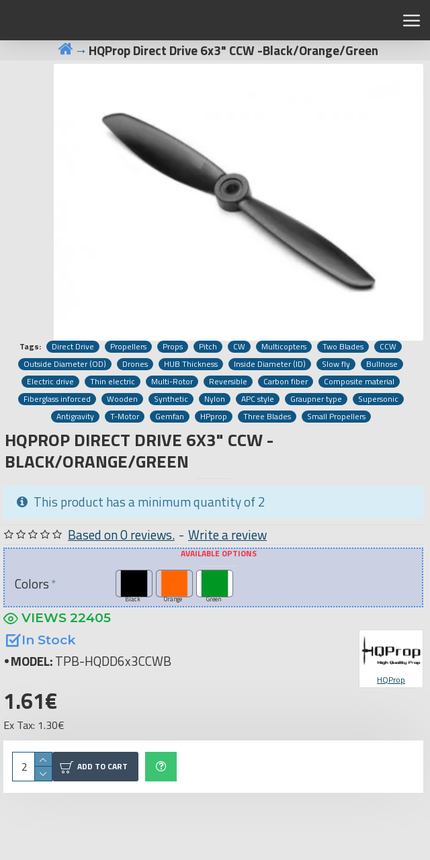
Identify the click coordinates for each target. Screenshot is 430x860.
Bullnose (382, 364)
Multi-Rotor (172, 382)
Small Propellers (336, 417)
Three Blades (267, 417)
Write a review (227, 534)
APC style (257, 399)
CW (239, 347)
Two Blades (342, 347)
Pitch (208, 347)
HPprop (213, 417)
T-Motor (124, 417)
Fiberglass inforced (57, 399)
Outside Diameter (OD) (65, 364)
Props (173, 347)
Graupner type (316, 399)
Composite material (359, 382)
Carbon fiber (285, 382)
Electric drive (50, 382)
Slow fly (336, 364)
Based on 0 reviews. (121, 534)
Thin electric (112, 382)
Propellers (128, 347)
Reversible (228, 382)
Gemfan (169, 417)
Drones (135, 364)
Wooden (122, 399)
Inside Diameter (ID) (270, 364)
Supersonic (378, 399)
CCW (388, 347)
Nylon (214, 399)
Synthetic (171, 399)
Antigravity (75, 417)
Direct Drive (73, 347)
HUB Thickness (191, 364)
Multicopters (283, 347)
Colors (32, 583)
